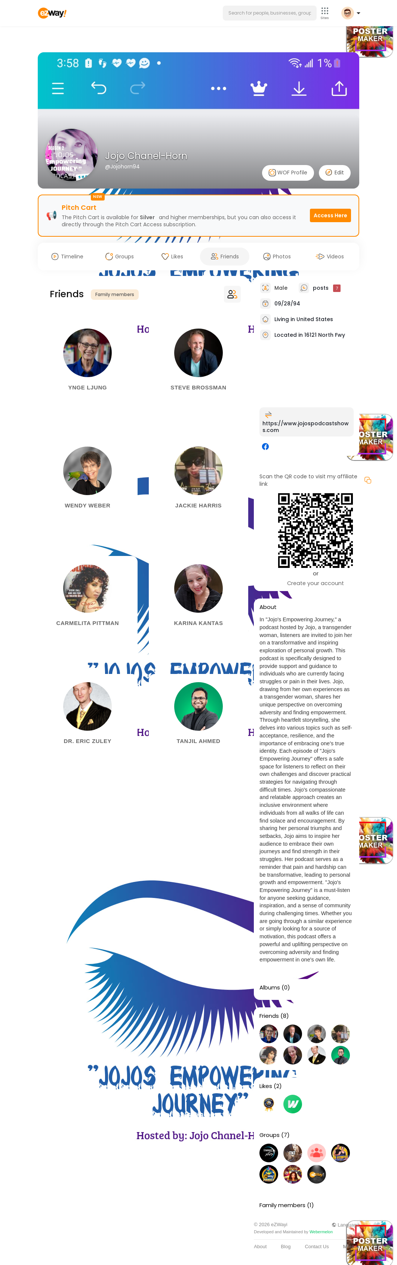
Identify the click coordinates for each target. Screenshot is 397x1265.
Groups (269, 1135)
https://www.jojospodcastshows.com (305, 427)
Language (345, 1224)
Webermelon (321, 1232)
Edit (335, 172)
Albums (269, 988)
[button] (270, 13)
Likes (265, 1086)
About (260, 1246)
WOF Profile (288, 173)
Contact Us (317, 1246)
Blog (285, 1246)
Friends (269, 1016)
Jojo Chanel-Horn (146, 155)
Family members (114, 294)
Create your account (315, 583)
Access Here (330, 215)
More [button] (351, 1246)
